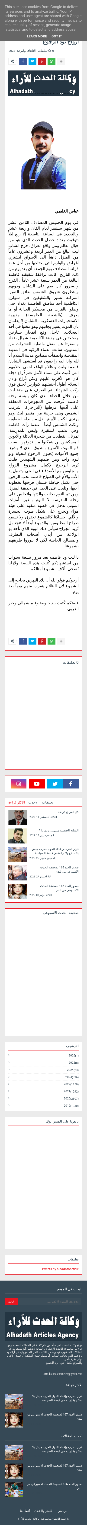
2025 (74, 1063)
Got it (57, 36)
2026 (74, 1055)
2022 (71, 1084)
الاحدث (33, 802)
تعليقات (47, 802)
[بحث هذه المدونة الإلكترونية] (49, 1301)
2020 (71, 1098)
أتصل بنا (25, 1511)
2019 (71, 1105)
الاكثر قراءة (16, 802)
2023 (72, 1077)
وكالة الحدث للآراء (28, 1518)
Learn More (37, 36)
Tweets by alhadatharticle (60, 1269)
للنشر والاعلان (43, 1511)
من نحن (62, 1511)
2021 (71, 1091)
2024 (73, 1070)
